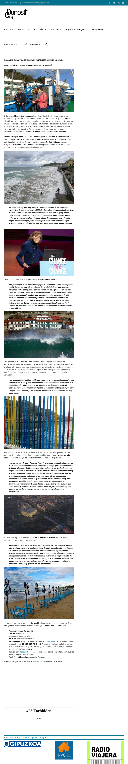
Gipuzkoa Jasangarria (39, 737)
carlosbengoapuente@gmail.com (35, 2)
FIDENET (36, 661)
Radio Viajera (51, 641)
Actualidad (25, 737)
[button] (47, 44)
